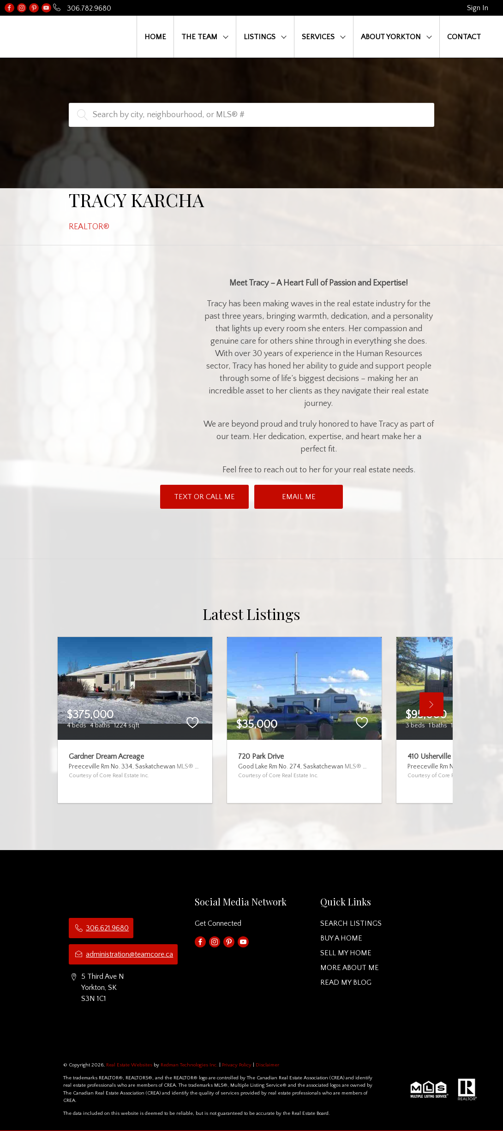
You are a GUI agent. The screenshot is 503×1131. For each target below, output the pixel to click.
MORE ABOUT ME (349, 968)
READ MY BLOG (345, 982)
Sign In (477, 8)
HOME (155, 37)
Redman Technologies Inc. (190, 1065)
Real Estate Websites (130, 1065)
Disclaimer (267, 1065)
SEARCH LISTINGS (351, 923)
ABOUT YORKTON (391, 37)
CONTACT (464, 37)
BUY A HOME (341, 938)
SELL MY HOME (345, 953)
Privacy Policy (237, 1065)
